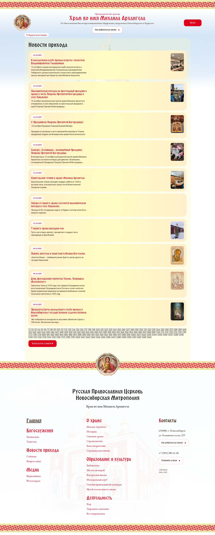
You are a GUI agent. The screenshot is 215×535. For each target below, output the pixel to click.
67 (144, 332)
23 (110, 329)
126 (108, 337)
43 (39, 332)
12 (66, 329)
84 (61, 334)
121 (82, 337)
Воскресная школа (97, 475)
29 (136, 329)
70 (158, 332)
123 (92, 337)
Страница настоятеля (98, 450)
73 (171, 332)
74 (175, 332)
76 (184, 332)
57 (100, 332)
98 (124, 334)
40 (184, 329)
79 (39, 334)
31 (145, 329)
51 (75, 332)
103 (149, 334)
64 (131, 332)
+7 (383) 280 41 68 (169, 453)
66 (140, 332)
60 (114, 332)
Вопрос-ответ (33, 461)
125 (103, 337)
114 (49, 337)
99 (128, 334)
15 (78, 329)
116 (58, 337)
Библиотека (93, 465)
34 (158, 329)
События (31, 456)
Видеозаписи (33, 476)
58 (105, 332)
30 (141, 329)
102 (143, 334)
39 (180, 329)
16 (82, 329)
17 (86, 329)
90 (88, 334)
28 (132, 329)
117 (63, 337)
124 (98, 337)
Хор (89, 504)
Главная (33, 421)
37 (171, 329)
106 (165, 334)
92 (97, 334)
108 (176, 334)
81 (48, 334)
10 (58, 329)
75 (180, 332)
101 (138, 334)
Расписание (32, 437)
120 (77, 337)
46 (52, 332)
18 (90, 329)
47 (57, 332)
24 (115, 329)
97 (119, 334)
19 (94, 329)
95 (110, 334)
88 (79, 334)
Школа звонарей (96, 470)
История (91, 431)
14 (74, 329)
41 (30, 332)
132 (139, 337)
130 (129, 337)
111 (35, 337)
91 (93, 334)
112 (39, 337)
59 (109, 332)
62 (122, 332)
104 (154, 334)
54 (87, 332)
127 (113, 337)
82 (52, 334)
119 (72, 337)
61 (118, 332)
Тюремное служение (98, 509)
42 (34, 332)
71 (162, 332)
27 (128, 329)
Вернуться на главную (42, 343)
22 (106, 329)
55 (92, 332)
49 (66, 332)
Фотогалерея (33, 480)
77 (30, 334)
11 (62, 329)
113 (44, 337)
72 (166, 332)
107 (170, 334)
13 (70, 329)
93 (101, 334)
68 (149, 332)
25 (119, 329)
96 (115, 334)
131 (134, 337)
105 (159, 334)
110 (30, 337)
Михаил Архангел (96, 426)
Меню (192, 23)
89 (84, 334)
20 (98, 329)
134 (149, 337)
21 (102, 329)
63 (127, 332)
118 (68, 337)
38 (175, 329)
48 (61, 332)
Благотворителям (96, 446)
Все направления (96, 513)
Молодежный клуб (97, 479)
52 (79, 332)
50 (70, 332)
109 (181, 334)
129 (124, 337)
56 (96, 332)
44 (43, 332)
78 (35, 334)
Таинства (31, 441)
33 (154, 329)
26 (123, 329)
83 (57, 334)
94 (106, 334)
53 (83, 332)
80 (44, 334)
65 (136, 332)
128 (118, 337)
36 (167, 329)
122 (87, 337)
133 (144, 337)
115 (53, 337)
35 (162, 329)
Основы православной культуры (104, 484)
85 (66, 334)
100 (133, 334)
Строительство (95, 441)
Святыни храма (95, 436)
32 (149, 329)
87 (75, 334)
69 (153, 332)
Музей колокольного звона (101, 489)
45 (48, 332)
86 (70, 334)
